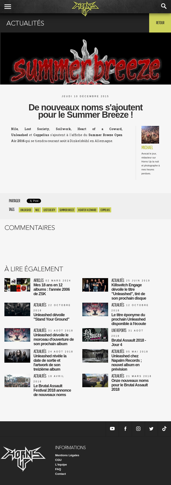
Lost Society (49, 210)
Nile (37, 210)
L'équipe (61, 464)
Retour (160, 22)
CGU (58, 460)
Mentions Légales (67, 455)
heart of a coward (87, 210)
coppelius (105, 210)
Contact (60, 473)
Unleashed (25, 210)
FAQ (58, 469)
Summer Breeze (66, 210)
